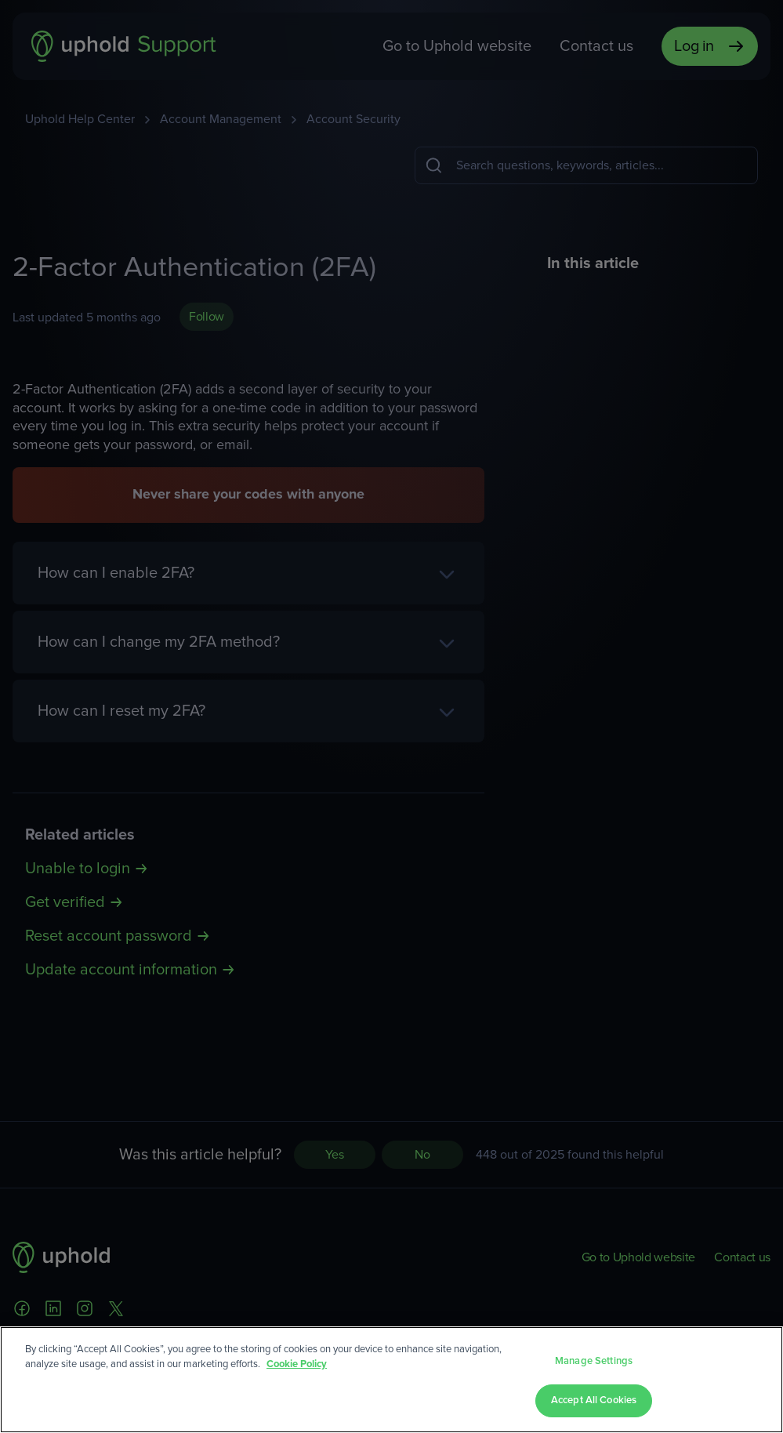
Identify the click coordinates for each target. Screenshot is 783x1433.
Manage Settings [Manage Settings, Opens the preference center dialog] (594, 1361)
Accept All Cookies (593, 1400)
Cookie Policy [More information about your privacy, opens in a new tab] (296, 1364)
